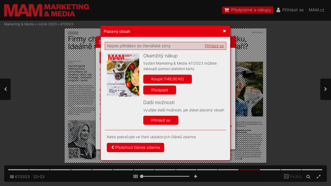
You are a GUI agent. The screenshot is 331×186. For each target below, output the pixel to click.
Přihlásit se (214, 45)
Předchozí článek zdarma (135, 147)
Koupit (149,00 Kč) (167, 78)
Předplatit (159, 90)
